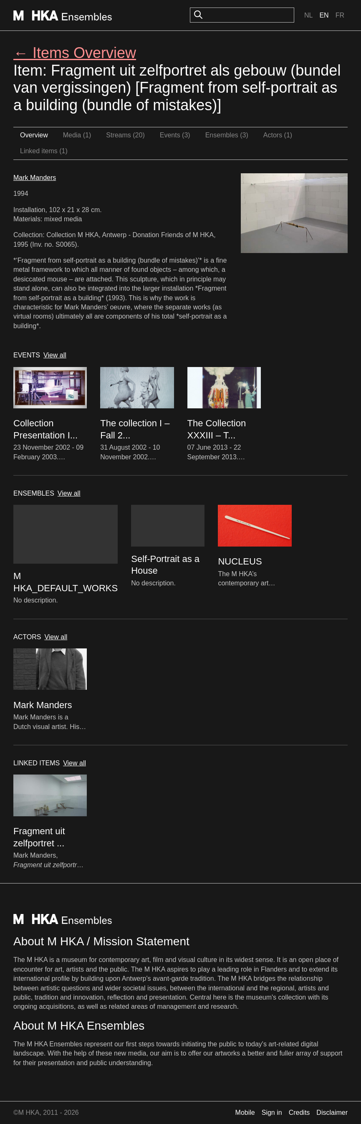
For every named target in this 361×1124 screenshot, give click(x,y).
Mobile (245, 1112)
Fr (340, 15)
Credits (299, 1112)
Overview (34, 135)
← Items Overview (74, 52)
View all (54, 355)
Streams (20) (125, 135)
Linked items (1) (44, 150)
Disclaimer (332, 1112)
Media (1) (77, 135)
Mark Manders (34, 177)
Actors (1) (277, 135)
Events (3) (175, 135)
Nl (308, 15)
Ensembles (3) (226, 135)
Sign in (272, 1112)
